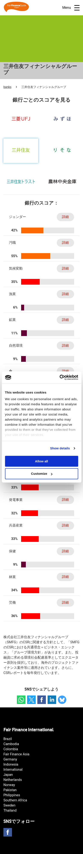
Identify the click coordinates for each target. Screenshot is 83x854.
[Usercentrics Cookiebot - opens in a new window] (59, 377)
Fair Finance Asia (16, 754)
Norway (9, 785)
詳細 (65, 217)
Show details (60, 448)
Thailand (9, 810)
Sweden (9, 805)
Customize (41, 474)
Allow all (41, 461)
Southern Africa (15, 800)
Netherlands (12, 780)
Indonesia (10, 764)
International (13, 769)
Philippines (11, 795)
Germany (10, 759)
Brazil (7, 739)
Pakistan (10, 790)
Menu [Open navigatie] (71, 7)
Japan (8, 775)
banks (7, 87)
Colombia (10, 749)
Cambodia (11, 744)
